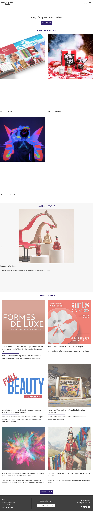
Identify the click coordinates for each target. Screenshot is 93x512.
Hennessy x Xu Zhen (7, 266)
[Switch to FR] (86, 3)
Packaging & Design (55, 111)
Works (3, 500)
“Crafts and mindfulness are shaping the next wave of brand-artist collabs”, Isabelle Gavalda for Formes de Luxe (22, 349)
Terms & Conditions (7, 508)
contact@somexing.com (84, 503)
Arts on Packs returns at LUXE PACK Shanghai (65, 347)
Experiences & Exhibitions (10, 194)
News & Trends (6, 505)
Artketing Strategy (7, 111)
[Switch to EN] (83, 3)
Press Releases (86, 501)
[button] (2, 247)
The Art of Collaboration (8, 503)
